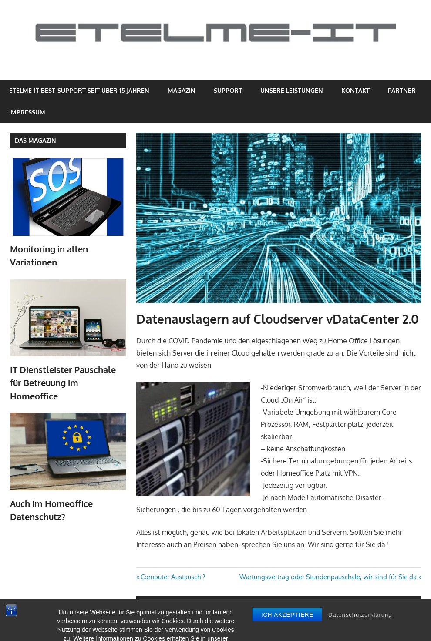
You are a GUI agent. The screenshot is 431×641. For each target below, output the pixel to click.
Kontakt (355, 90)
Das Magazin (35, 140)
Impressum (27, 112)
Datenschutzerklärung (360, 631)
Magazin (181, 90)
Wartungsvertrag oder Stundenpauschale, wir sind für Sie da (328, 577)
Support (228, 90)
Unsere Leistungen (291, 90)
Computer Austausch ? (172, 577)
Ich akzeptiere (287, 631)
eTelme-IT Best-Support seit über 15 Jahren (79, 90)
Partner (402, 90)
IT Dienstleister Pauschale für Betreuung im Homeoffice (63, 383)
